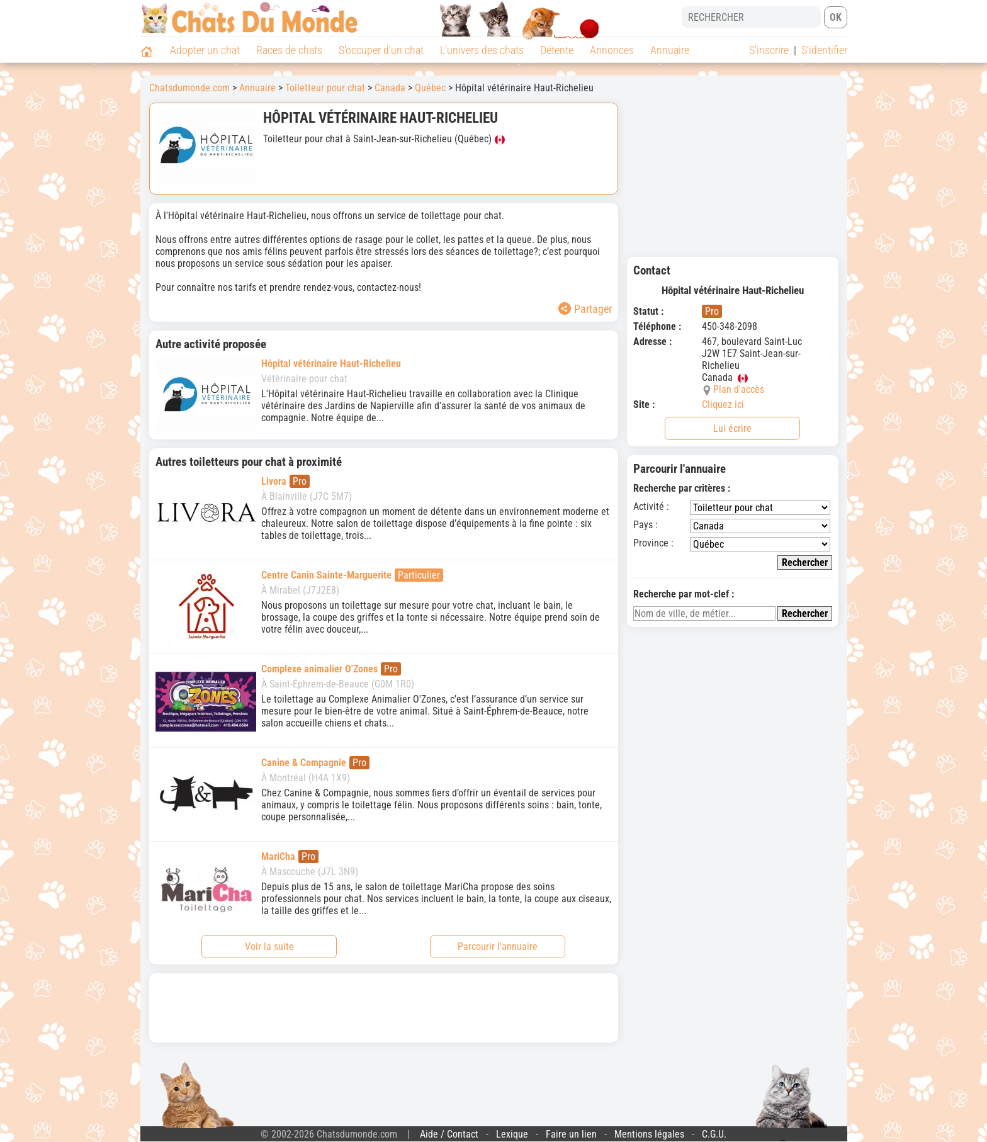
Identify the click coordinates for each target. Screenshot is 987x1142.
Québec (430, 88)
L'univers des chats (482, 50)
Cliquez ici (723, 404)
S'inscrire (769, 50)
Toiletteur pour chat (325, 88)
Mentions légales (649, 1134)
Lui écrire (732, 428)
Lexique (512, 1134)
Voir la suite (269, 947)
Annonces (612, 50)
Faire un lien (571, 1134)
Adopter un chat (205, 50)
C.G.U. (714, 1134)
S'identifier (824, 50)
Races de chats (289, 50)
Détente (556, 50)
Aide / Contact (449, 1134)
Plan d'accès (738, 389)
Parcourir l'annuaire (498, 947)
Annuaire (669, 50)
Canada (390, 88)
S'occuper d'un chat (381, 50)
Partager (585, 308)
